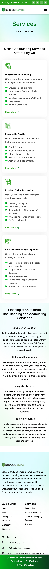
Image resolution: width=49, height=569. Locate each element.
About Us (6, 521)
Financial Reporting (33, 512)
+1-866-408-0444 (16, 543)
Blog (4, 512)
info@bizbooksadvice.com (14, 2)
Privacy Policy (8, 516)
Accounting (30, 508)
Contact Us (6, 525)
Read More (10, 112)
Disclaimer (6, 529)
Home (18, 31)
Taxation (28, 524)
